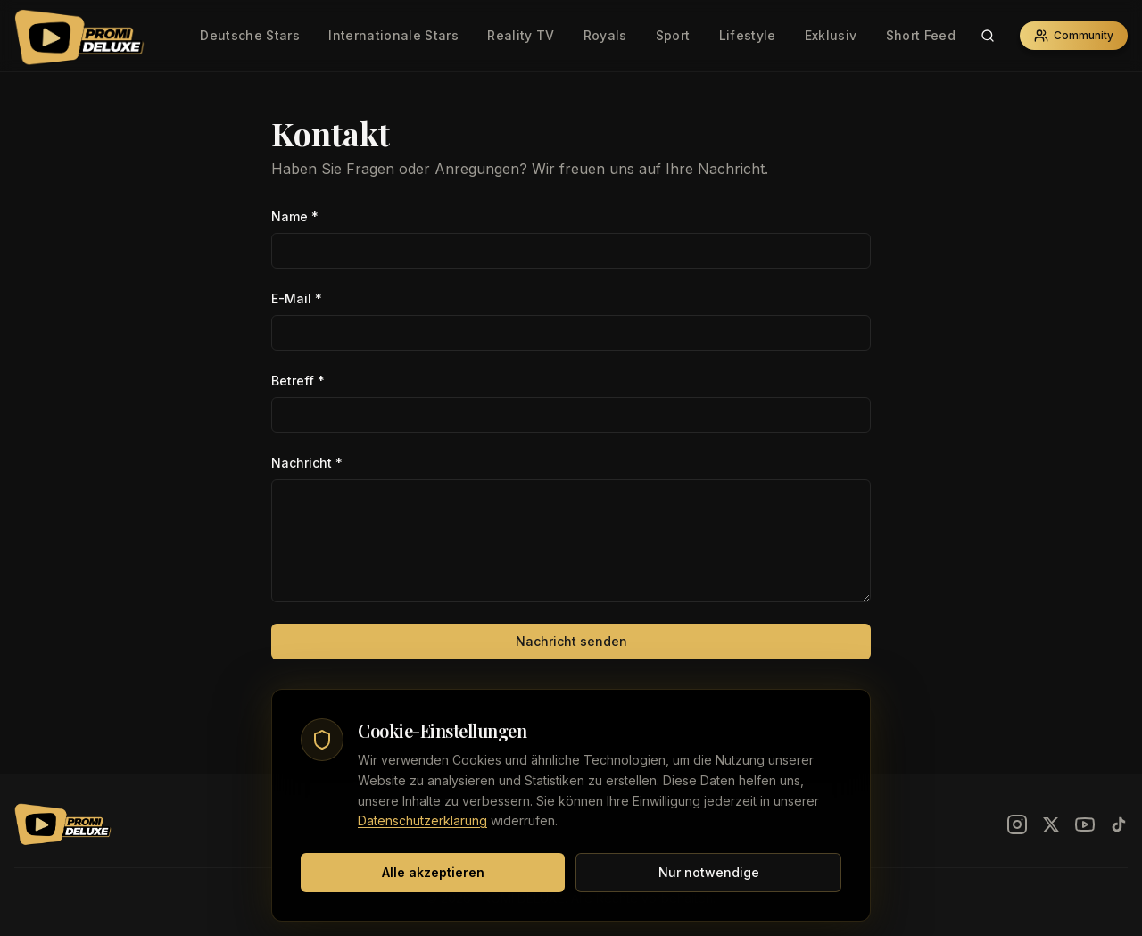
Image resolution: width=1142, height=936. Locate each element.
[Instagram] (1017, 824)
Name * (295, 216)
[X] (1051, 824)
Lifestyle (747, 35)
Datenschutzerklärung (422, 820)
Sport (673, 35)
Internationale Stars (393, 35)
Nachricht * (307, 462)
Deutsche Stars (250, 35)
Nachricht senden (571, 641)
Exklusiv (831, 35)
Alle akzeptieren (433, 872)
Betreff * (298, 380)
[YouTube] (1085, 824)
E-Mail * (296, 298)
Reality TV (521, 35)
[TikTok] (1119, 824)
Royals (605, 35)
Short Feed (921, 35)
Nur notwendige (708, 872)
